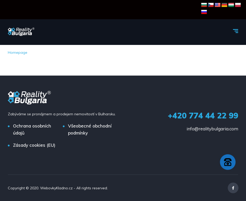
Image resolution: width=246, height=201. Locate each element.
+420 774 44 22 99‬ (203, 115)
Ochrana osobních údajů (32, 129)
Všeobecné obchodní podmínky (90, 129)
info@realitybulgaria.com (212, 128)
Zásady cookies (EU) (34, 145)
